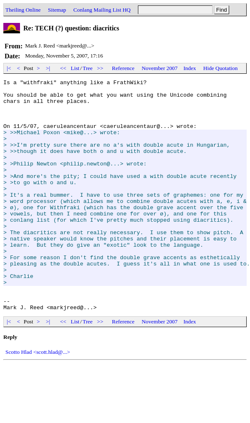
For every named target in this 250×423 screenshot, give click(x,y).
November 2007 (160, 68)
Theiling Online (23, 10)
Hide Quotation (220, 68)
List (75, 68)
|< (8, 68)
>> (100, 68)
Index (189, 68)
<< (63, 68)
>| (48, 68)
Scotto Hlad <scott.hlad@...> (37, 398)
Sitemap (57, 10)
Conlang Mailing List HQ (101, 10)
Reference (123, 68)
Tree (87, 68)
